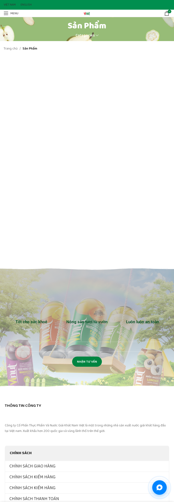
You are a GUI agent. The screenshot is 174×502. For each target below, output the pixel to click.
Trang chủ (11, 48)
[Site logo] (87, 13)
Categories (85, 35)
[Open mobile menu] (11, 13)
